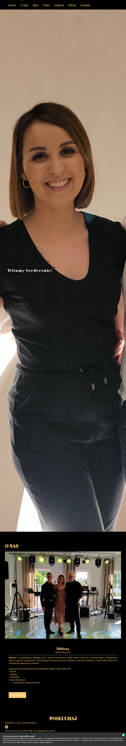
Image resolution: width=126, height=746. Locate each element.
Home (12, 5)
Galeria (59, 5)
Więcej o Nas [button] (17, 695)
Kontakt (85, 5)
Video (46, 5)
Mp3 (35, 5)
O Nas (24, 5)
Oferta (72, 5)
